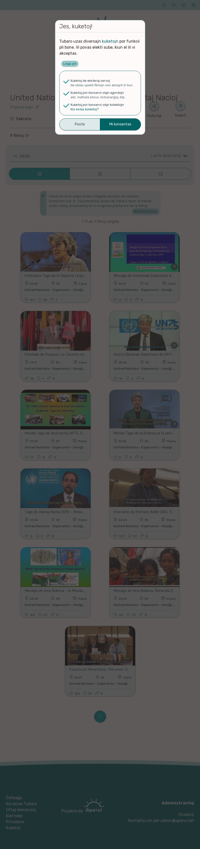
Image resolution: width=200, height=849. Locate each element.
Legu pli (69, 63)
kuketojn (110, 41)
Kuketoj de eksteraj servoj (90, 81)
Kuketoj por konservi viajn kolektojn (97, 105)
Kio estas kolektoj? (85, 109)
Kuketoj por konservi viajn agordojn (97, 93)
